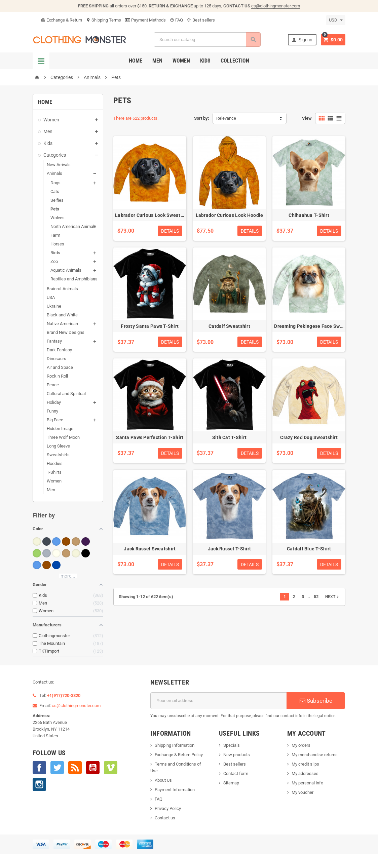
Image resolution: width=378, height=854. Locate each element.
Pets (54, 208)
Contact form (235, 773)
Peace (53, 384)
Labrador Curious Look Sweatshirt (153, 215)
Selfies (57, 200)
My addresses (305, 773)
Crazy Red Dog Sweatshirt (309, 437)
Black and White (62, 314)
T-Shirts (54, 472)
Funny (52, 411)
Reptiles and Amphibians (74, 278)
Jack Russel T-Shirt (229, 548)
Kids (205, 60)
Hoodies (55, 463)
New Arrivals (59, 164)
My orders (301, 745)
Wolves (57, 217)
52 (316, 596)
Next (332, 596)
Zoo (54, 261)
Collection (235, 60)
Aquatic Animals (65, 270)
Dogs (55, 182)
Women (181, 60)
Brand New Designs (65, 332)
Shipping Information (174, 745)
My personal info (307, 782)
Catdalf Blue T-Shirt (309, 548)
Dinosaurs (56, 358)
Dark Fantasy (59, 349)
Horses (57, 243)
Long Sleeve (58, 446)
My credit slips (305, 764)
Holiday (54, 402)
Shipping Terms (103, 20)
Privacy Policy (168, 808)
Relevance (226, 118)
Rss (75, 767)
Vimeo (110, 767)
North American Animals (73, 226)
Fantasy (54, 341)
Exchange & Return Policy (179, 754)
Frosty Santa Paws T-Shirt (150, 326)
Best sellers (201, 20)
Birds (55, 252)
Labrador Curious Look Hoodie (229, 215)
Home (135, 60)
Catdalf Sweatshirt (229, 326)
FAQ (176, 20)
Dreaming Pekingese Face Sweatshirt (315, 326)
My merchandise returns (315, 754)
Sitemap (231, 782)
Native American (62, 323)
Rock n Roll (57, 376)
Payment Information (175, 789)
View (307, 118)
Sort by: (201, 118)
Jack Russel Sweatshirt (150, 548)
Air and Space (60, 367)
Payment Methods (145, 20)
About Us (163, 780)
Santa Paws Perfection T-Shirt (149, 437)
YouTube (93, 767)
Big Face (55, 419)
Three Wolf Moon (63, 437)
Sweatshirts (58, 454)
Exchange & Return (61, 20)
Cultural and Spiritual (66, 393)
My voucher (302, 792)
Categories (54, 155)
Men (157, 60)
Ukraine (54, 306)
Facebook (39, 767)
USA (51, 297)
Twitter (57, 767)
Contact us (165, 817)
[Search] (207, 39)
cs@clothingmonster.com (275, 5)
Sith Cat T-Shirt (229, 437)
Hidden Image (60, 428)
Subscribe (316, 700)
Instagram (39, 784)
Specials (231, 745)
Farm (55, 235)
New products (236, 754)
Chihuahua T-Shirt (309, 215)
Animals (54, 173)
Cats (54, 191)
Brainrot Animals (62, 288)
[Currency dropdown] (335, 20)
